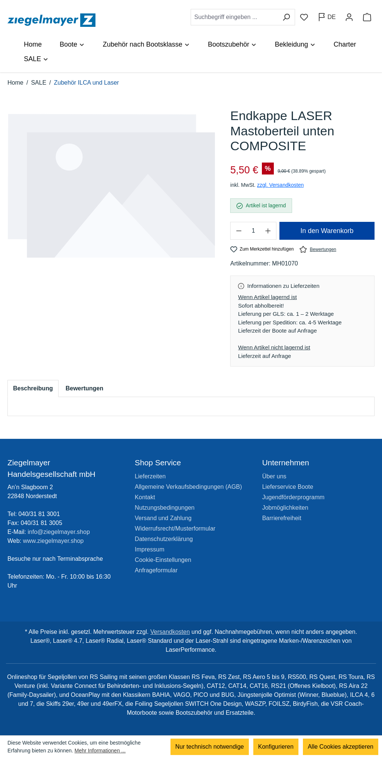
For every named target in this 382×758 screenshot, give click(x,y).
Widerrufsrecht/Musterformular (175, 528)
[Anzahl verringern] (238, 231)
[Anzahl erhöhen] (268, 231)
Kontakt (145, 497)
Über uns (274, 476)
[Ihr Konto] (349, 17)
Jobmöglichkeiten (285, 507)
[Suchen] (286, 17)
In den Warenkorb (326, 231)
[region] (111, 193)
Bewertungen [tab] (84, 388)
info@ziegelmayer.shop (59, 532)
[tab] (33, 388)
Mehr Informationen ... (100, 751)
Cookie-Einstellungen (163, 560)
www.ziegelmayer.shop (53, 541)
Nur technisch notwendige (209, 746)
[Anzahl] (253, 231)
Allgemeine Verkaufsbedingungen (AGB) (188, 487)
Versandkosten (170, 632)
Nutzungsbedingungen (164, 507)
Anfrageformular (156, 570)
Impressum (149, 549)
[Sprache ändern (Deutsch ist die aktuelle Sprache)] (326, 17)
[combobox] (234, 17)
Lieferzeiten (150, 476)
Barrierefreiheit (281, 518)
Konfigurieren (276, 746)
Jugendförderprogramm (293, 497)
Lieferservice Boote (287, 487)
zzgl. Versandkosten (280, 185)
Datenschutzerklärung (164, 539)
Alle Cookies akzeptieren (340, 746)
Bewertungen (318, 249)
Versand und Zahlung (163, 518)
